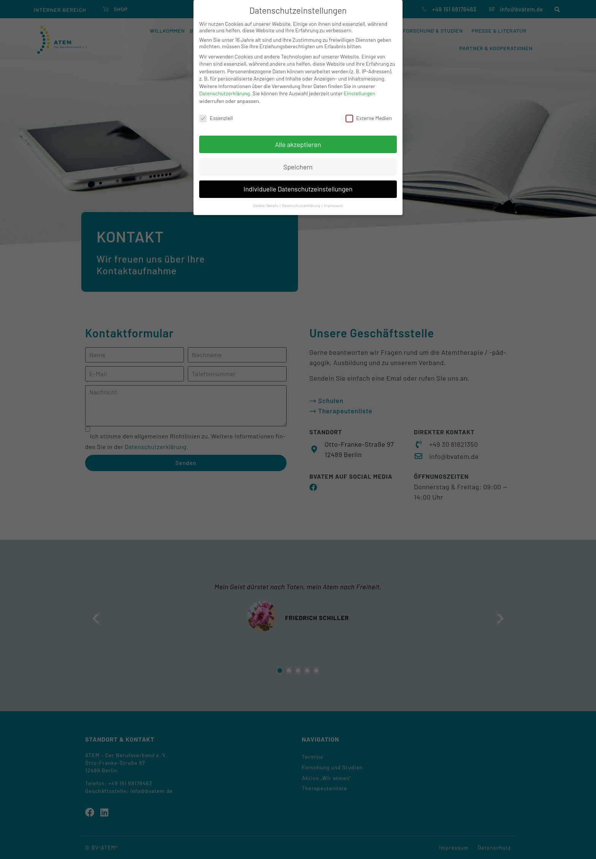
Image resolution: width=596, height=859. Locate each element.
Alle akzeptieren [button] (298, 144)
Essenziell (216, 118)
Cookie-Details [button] (266, 205)
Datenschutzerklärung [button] (301, 205)
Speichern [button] (297, 167)
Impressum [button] (333, 205)
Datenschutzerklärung (224, 93)
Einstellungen (359, 93)
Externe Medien (369, 118)
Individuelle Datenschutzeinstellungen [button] (298, 189)
